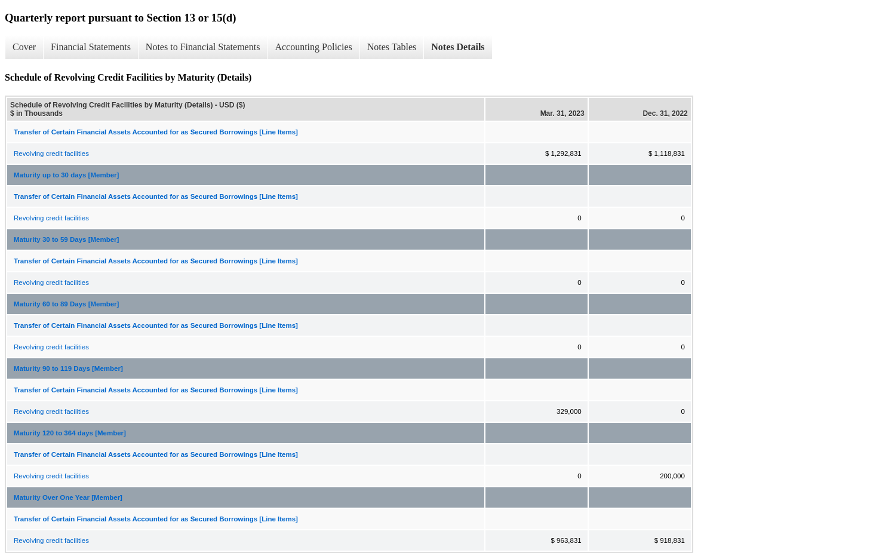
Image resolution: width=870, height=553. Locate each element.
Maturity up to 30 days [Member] (66, 175)
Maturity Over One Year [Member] (68, 497)
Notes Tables (392, 47)
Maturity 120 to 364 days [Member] (70, 433)
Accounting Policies (313, 47)
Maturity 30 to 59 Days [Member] (66, 239)
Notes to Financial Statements (203, 47)
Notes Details (457, 47)
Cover (24, 47)
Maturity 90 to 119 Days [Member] (68, 368)
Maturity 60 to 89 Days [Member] (66, 304)
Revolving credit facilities (51, 153)
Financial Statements (91, 47)
